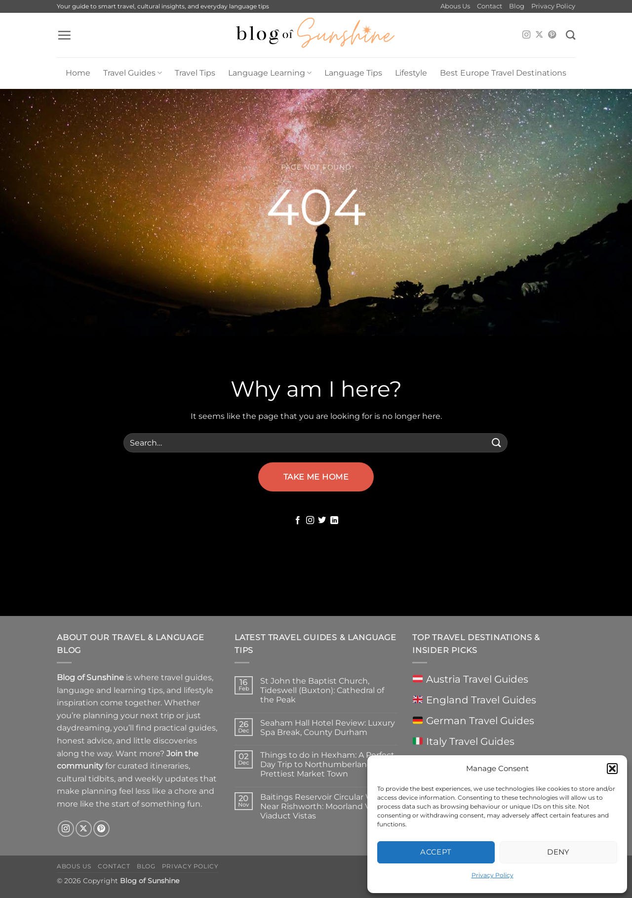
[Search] (570, 34)
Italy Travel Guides (463, 741)
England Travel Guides (474, 700)
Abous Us (455, 6)
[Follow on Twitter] (322, 520)
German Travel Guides (473, 721)
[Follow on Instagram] (526, 35)
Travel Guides (132, 73)
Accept (436, 852)
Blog (516, 6)
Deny (558, 852)
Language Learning (270, 73)
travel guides (186, 677)
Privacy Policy (493, 875)
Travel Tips (195, 73)
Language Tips (353, 73)
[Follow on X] (539, 35)
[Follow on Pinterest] (552, 35)
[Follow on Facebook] (298, 520)
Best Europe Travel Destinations (503, 73)
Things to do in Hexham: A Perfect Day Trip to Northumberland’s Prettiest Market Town (327, 764)
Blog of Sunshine (149, 880)
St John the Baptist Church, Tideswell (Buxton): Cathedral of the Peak (322, 690)
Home (78, 73)
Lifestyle (411, 73)
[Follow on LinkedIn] (334, 520)
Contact (489, 6)
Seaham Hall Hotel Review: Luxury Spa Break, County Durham (327, 727)
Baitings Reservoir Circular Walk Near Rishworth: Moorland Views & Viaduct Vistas (327, 806)
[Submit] (497, 442)
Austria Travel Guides (470, 679)
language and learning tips (110, 690)
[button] (612, 769)
